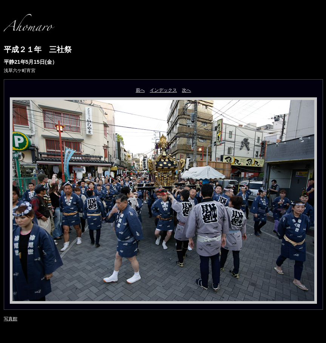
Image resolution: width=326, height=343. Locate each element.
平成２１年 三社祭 (41, 49)
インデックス (163, 90)
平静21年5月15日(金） (30, 62)
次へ (186, 90)
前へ (140, 90)
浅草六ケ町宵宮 (19, 70)
